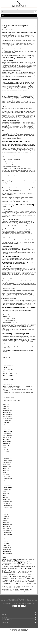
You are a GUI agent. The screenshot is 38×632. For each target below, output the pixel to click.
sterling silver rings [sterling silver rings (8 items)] (9, 586)
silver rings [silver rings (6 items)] (11, 575)
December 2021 (8, 505)
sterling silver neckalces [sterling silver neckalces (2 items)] (30, 583)
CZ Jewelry (8, 350)
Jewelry (6, 364)
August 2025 (7, 420)
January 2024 (7, 457)
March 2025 (7, 430)
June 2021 (6, 516)
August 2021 (7, 513)
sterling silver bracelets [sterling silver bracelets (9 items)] (11, 580)
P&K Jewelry (22, 149)
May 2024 (6, 449)
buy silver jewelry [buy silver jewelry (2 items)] (31, 559)
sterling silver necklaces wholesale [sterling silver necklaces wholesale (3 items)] (22, 585)
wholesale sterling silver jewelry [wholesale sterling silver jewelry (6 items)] (18, 591)
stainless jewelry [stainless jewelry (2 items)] (18, 574)
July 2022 (6, 491)
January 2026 (7, 412)
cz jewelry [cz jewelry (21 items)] (21, 563)
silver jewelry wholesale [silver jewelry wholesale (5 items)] (9, 573)
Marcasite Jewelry (9, 366)
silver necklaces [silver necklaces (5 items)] (23, 573)
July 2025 (6, 422)
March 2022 (7, 499)
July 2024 (6, 445)
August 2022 (7, 489)
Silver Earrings (8, 369)
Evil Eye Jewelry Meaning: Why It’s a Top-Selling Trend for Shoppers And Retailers (18, 387)
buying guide (16, 350)
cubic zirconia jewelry (24, 350)
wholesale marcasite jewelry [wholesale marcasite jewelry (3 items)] (28, 588)
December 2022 (8, 482)
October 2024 (8, 439)
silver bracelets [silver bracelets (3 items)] (10, 568)
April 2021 (7, 520)
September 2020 (8, 534)
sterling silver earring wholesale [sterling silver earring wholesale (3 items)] (25, 581)
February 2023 (8, 478)
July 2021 (6, 514)
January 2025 (7, 433)
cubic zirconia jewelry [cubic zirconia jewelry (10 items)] (10, 561)
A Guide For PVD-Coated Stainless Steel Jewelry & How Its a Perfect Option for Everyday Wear (18, 393)
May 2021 (6, 518)
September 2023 (8, 464)
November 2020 (8, 530)
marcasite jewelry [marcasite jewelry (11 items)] (9, 566)
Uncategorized (13, 175)
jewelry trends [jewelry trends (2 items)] (27, 564)
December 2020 (8, 528)
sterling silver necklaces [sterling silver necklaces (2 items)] (7, 585)
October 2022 (8, 486)
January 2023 (7, 480)
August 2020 (7, 536)
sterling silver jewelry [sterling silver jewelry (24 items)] (13, 583)
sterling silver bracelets (16, 155)
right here (12, 45)
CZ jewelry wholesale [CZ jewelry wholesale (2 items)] (13, 564)
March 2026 (7, 408)
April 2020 (7, 543)
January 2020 (7, 549)
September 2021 (8, 511)
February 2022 (8, 501)
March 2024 (7, 453)
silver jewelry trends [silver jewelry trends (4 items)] (27, 571)
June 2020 (6, 540)
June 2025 (6, 424)
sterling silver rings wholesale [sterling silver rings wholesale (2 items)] (23, 586)
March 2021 (7, 522)
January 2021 (7, 526)
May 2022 (6, 495)
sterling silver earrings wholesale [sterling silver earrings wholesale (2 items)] (9, 581)
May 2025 (6, 426)
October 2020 (8, 532)
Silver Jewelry (8, 371)
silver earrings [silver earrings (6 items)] (19, 568)
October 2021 (8, 509)
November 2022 (8, 484)
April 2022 (7, 497)
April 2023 (7, 474)
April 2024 (7, 451)
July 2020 (6, 538)
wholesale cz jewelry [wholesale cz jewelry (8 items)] (13, 588)
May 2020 (6, 542)
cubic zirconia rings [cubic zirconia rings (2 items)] (12, 563)
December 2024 (8, 435)
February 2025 (8, 431)
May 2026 (6, 406)
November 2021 (8, 507)
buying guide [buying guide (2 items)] (24, 559)
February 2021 (8, 524)
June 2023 (6, 470)
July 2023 (6, 468)
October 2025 (8, 416)
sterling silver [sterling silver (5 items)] (14, 578)
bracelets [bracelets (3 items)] (19, 559)
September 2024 (8, 441)
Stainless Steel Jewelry (10, 373)
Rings (5, 367)
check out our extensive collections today (25, 171)
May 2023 (6, 472)
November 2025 (8, 414)
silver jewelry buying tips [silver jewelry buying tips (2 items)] (16, 571)
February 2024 (8, 455)
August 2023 (7, 466)
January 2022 (7, 503)
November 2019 (8, 553)
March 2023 (7, 476)
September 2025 (8, 418)
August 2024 (7, 443)
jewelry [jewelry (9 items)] (21, 565)
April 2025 (7, 428)
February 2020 (8, 547)
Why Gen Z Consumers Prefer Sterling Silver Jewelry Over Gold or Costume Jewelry (18, 399)
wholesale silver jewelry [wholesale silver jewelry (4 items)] (9, 589)
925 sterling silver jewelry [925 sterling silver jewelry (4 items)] (9, 559)
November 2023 (8, 460)
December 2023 (8, 458)
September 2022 (8, 487)
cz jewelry (31, 350)
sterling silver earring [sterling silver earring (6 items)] (28, 580)
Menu (19, 15)
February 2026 (8, 410)
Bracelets (8, 175)
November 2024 (8, 437)
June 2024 (6, 447)
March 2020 (7, 545)
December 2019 (8, 551)
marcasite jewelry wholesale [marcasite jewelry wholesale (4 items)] (24, 566)
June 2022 (6, 493)
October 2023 (8, 462)
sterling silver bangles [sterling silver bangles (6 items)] (26, 578)
